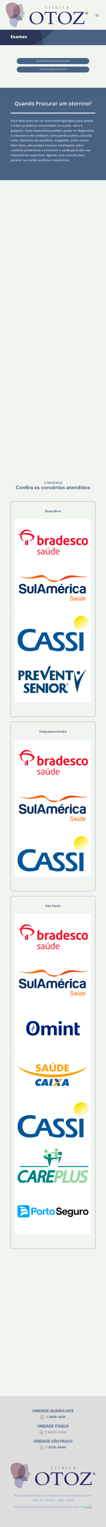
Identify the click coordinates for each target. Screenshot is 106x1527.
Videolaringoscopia (53, 69)
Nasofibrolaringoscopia (53, 61)
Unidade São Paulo (53, 1441)
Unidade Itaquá (53, 1426)
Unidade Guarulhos (53, 1410)
